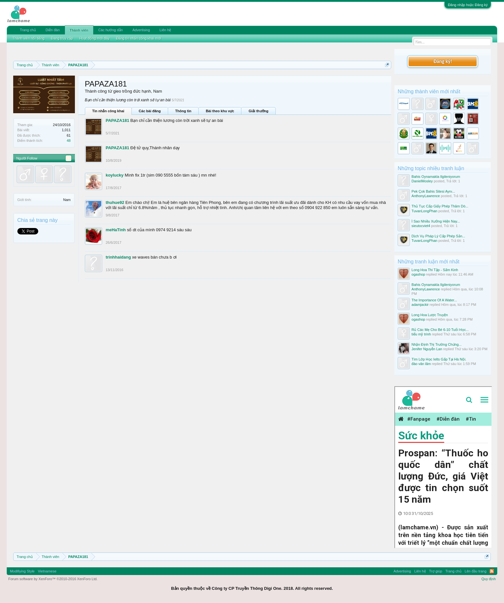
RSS (492, 571)
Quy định (489, 579)
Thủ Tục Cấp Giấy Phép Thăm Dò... (439, 206)
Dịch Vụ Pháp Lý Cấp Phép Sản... (438, 236)
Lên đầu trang (476, 571)
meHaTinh (116, 229)
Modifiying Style (22, 571)
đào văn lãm (421, 364)
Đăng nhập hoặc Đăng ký (468, 5)
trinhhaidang (118, 257)
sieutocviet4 (420, 226)
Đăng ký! (442, 61)
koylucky (115, 175)
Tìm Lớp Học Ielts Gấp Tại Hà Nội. (438, 359)
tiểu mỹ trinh (421, 334)
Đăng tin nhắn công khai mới (138, 38)
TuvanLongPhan (424, 211)
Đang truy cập (62, 38)
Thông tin (183, 111)
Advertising (141, 30)
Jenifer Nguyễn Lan (426, 349)
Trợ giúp (435, 571)
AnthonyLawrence (425, 196)
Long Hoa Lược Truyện (429, 315)
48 (68, 140)
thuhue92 (115, 202)
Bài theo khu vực (220, 111)
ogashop (418, 274)
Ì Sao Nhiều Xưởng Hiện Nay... (435, 221)
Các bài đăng (150, 111)
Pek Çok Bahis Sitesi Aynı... (433, 191)
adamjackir (419, 304)
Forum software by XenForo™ (53, 579)
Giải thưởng (258, 111)
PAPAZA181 (117, 120)
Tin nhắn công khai (108, 111)
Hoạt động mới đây (94, 38)
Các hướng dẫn (110, 30)
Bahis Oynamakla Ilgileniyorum (435, 176)
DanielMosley (422, 181)
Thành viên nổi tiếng (29, 38)
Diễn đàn (53, 30)
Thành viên (79, 30)
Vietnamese (47, 571)
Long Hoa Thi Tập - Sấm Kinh (434, 270)
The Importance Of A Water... (434, 300)
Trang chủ (28, 30)
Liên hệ (165, 30)
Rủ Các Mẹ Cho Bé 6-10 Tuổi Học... (440, 330)
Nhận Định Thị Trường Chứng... (436, 344)
